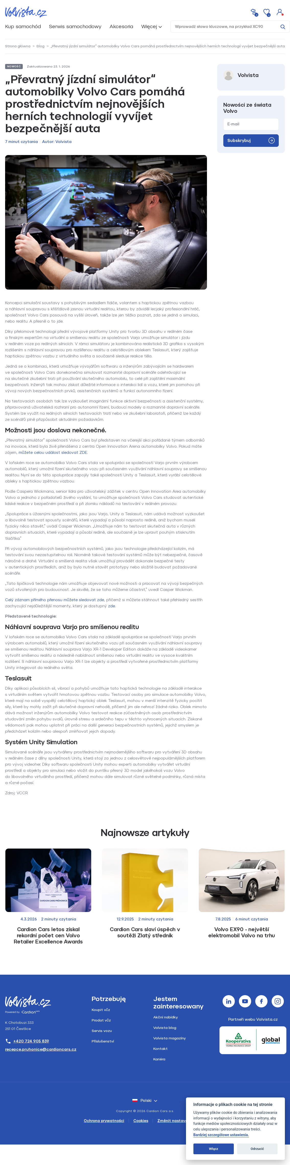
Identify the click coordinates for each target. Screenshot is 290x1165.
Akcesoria (121, 26)
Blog (40, 46)
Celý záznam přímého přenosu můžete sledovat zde (54, 600)
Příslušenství (103, 1041)
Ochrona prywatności (104, 1121)
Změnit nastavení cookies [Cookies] (181, 1121)
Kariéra (159, 1059)
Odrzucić (257, 1149)
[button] (280, 12)
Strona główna (17, 46)
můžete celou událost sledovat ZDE (53, 452)
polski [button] (142, 1100)
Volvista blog (164, 1028)
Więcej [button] (149, 26)
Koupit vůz (101, 1010)
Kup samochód (23, 26)
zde (111, 606)
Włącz (213, 1149)
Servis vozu (102, 1031)
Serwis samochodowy (75, 26)
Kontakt (160, 1049)
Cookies (140, 1121)
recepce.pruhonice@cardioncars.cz (40, 1049)
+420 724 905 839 (27, 1041)
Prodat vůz (101, 1020)
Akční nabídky (165, 1017)
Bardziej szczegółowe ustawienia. (221, 1135)
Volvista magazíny (169, 1038)
